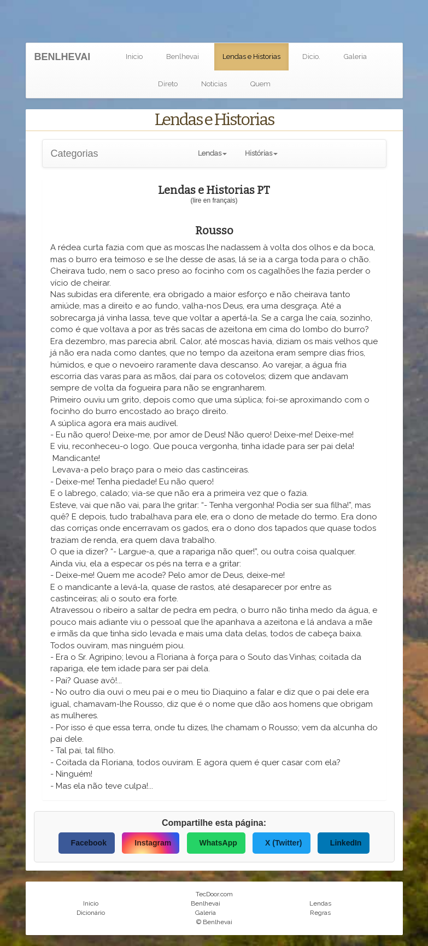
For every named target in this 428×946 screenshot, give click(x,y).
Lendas (320, 903)
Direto (168, 84)
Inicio (134, 56)
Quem (260, 84)
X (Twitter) (283, 842)
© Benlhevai (214, 922)
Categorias (74, 153)
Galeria (355, 56)
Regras (320, 913)
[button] (212, 153)
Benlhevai (182, 56)
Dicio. (311, 56)
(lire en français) (213, 200)
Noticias (214, 84)
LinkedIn (346, 842)
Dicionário (91, 913)
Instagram (152, 842)
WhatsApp (218, 842)
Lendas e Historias (251, 56)
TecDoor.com (214, 894)
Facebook (89, 842)
